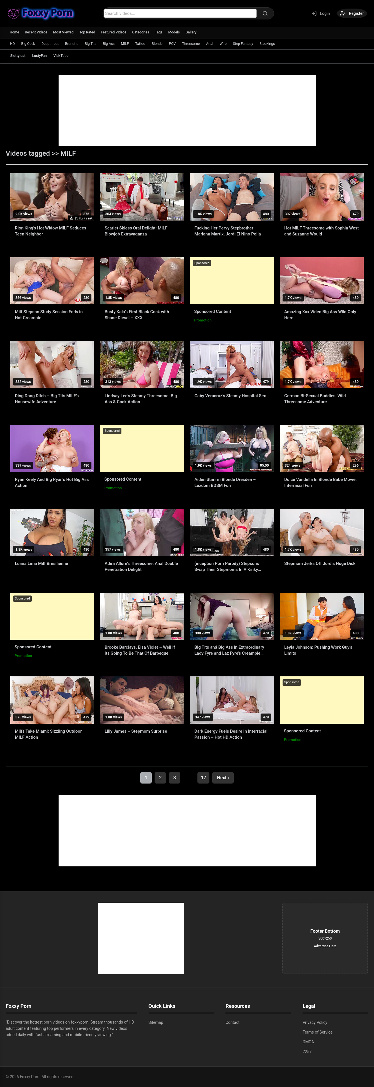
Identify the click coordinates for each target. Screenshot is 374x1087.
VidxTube (71, 55)
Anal (235, 43)
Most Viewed (66, 32)
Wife (251, 43)
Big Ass (121, 43)
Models (181, 32)
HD (13, 43)
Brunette (80, 43)
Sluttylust (19, 55)
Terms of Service (318, 1032)
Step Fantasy (273, 43)
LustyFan (45, 55)
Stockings (300, 43)
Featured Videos (118, 32)
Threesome (214, 43)
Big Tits (101, 43)
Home (15, 32)
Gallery (199, 32)
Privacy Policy (315, 1022)
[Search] (262, 13)
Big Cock (31, 43)
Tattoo (157, 43)
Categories (147, 32)
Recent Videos (37, 32)
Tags (165, 32)
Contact (232, 1022)
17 (203, 777)
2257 (307, 1051)
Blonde (176, 43)
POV (193, 43)
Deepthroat (56, 43)
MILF (140, 43)
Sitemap (156, 1022)
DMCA (308, 1042)
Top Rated (90, 32)
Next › (223, 777)
